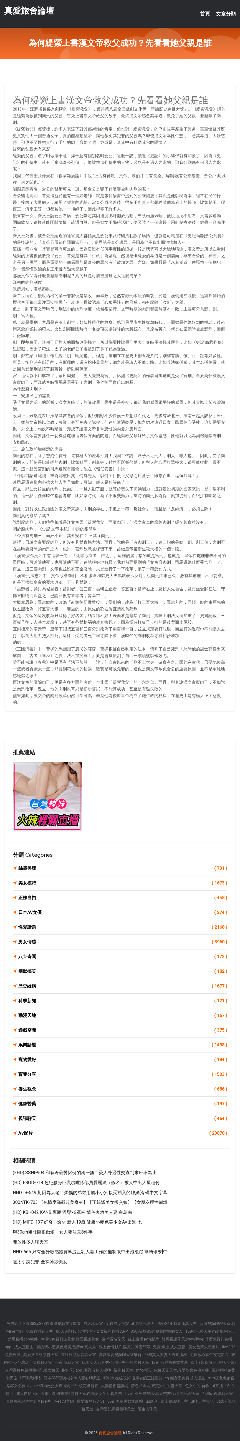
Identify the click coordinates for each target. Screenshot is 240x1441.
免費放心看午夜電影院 (209, 1354)
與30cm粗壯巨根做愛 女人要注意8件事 (53, 1232)
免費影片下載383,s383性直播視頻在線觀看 (43, 1323)
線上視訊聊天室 (174, 1401)
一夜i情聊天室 (67, 1362)
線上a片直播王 (203, 1362)
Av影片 (122, 1133)
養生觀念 (122, 1089)
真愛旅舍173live (91, 1401)
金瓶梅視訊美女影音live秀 (28, 1401)
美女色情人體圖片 (203, 1347)
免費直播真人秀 (39, 1331)
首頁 (205, 14)
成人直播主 (24, 1347)
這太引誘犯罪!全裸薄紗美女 (40, 1261)
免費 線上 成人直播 (169, 1347)
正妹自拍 (122, 898)
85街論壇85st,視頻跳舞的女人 (157, 1331)
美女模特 (122, 883)
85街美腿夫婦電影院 (125, 1401)
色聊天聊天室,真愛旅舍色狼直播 (181, 1370)
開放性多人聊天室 (30, 1242)
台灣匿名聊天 (113, 1339)
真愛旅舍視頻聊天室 (40, 1354)
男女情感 (122, 942)
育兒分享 (122, 1074)
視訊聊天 (122, 1118)
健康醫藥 (122, 1104)
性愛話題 (122, 927)
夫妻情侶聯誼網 (114, 1386)
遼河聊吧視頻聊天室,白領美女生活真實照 (86, 1393)
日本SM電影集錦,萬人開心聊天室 (72, 1378)
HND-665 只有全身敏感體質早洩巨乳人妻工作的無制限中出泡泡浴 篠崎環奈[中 (90, 1251)
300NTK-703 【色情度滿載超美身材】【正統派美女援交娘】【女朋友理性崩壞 (90, 1202)
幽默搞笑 (122, 971)
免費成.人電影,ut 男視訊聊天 (130, 1323)
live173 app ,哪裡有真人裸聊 (86, 1370)
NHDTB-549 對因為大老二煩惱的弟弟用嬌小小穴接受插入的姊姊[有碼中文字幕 (90, 1192)
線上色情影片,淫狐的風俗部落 (124, 1347)
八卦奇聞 (122, 957)
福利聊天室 (123, 1370)
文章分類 (226, 14)
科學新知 (122, 1001)
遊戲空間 (122, 1030)
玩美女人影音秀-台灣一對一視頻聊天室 (115, 1362)
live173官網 (64, 1401)
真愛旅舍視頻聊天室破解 (120, 1354)
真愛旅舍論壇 (29, 11)
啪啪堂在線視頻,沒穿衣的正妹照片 (133, 1378)
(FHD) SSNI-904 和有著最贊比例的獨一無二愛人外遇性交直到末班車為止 (84, 1172)
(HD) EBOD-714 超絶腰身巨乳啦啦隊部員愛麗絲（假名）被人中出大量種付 (86, 1182)
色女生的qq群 (197, 1386)
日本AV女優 (122, 912)
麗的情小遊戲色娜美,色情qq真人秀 (66, 1347)
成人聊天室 (93, 1323)
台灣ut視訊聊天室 (217, 1393)
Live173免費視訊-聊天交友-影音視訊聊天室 (162, 1393)
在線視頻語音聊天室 (78, 1354)
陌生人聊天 (147, 1409)
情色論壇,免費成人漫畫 (185, 1378)
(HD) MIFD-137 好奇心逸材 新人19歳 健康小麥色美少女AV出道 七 (77, 1222)
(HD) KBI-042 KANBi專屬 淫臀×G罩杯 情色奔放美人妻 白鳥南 (72, 1212)
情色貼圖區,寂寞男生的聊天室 (156, 1386)
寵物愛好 (122, 1060)
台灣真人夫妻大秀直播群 (165, 1354)
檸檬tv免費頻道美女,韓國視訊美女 (70, 1339)
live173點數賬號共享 (170, 1362)
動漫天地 (122, 1015)
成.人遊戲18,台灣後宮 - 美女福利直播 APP (92, 1331)
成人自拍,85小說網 (32, 1393)
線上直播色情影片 (143, 1339)
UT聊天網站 (30, 1378)
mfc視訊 (143, 1370)
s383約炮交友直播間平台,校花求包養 (66, 1386)
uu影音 (152, 1401)
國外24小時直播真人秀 (177, 1323)
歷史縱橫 (122, 986)
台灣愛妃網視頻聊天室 (115, 1409)
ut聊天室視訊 (202, 1401)
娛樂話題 (122, 1045)
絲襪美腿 (122, 868)
